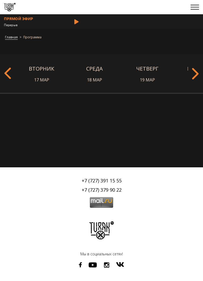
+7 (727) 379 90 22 (102, 190)
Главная (11, 37)
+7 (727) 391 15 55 (102, 180)
